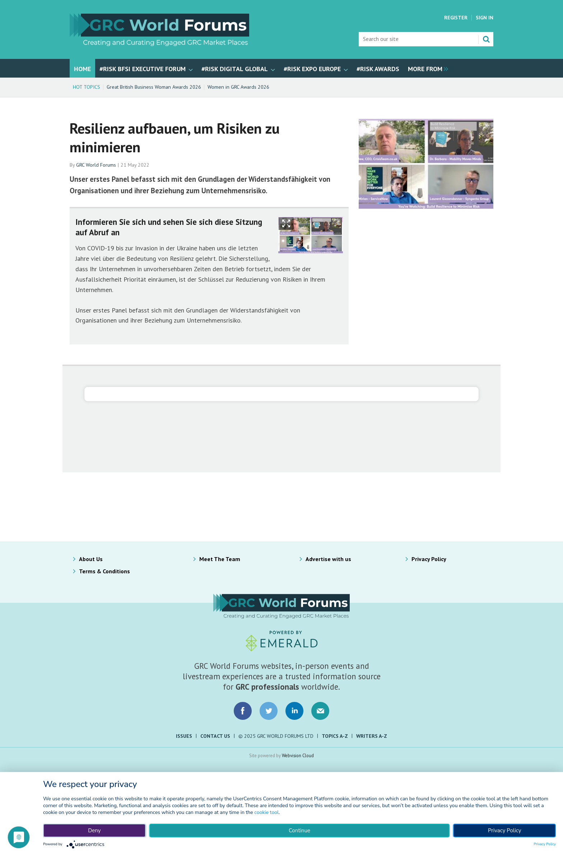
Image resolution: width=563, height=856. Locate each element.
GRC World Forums (96, 165)
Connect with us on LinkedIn (294, 711)
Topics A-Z (335, 736)
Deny (94, 830)
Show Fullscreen (286, 223)
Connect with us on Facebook (242, 711)
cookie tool (266, 812)
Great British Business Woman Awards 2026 (154, 87)
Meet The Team (219, 559)
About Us (91, 559)
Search (486, 39)
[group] (426, 68)
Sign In (484, 17)
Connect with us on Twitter (268, 711)
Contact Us (215, 736)
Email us (320, 711)
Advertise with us (328, 559)
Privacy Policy (428, 559)
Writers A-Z (371, 736)
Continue (299, 830)
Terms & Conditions (104, 571)
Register (455, 17)
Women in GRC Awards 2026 (238, 87)
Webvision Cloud (298, 755)
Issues (184, 736)
